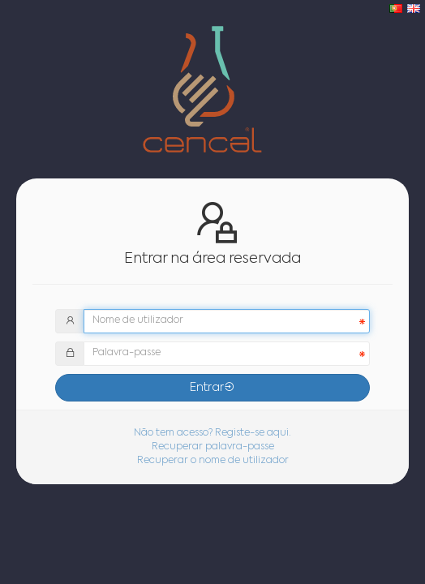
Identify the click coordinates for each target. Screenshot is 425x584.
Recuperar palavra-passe (213, 447)
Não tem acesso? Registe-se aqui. (212, 433)
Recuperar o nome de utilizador (213, 461)
